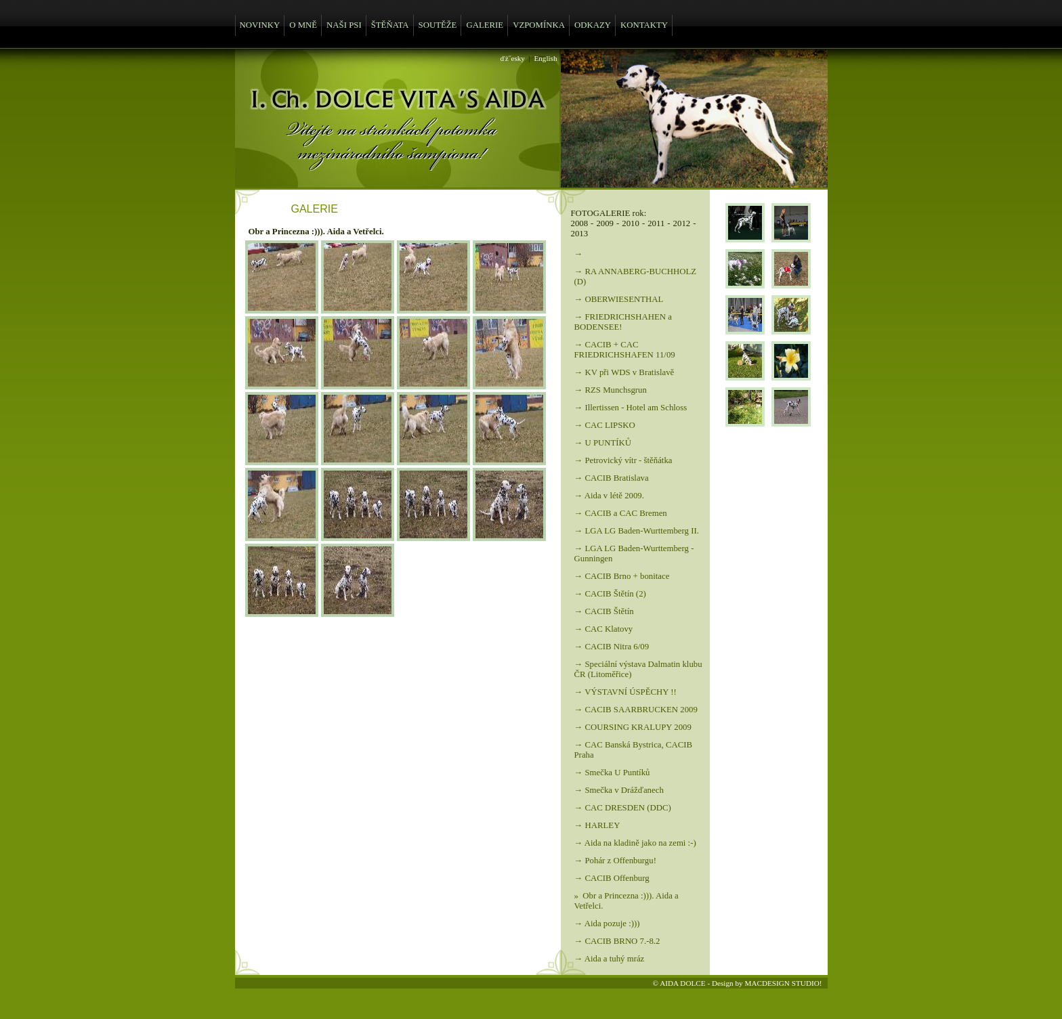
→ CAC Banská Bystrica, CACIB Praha (633, 750)
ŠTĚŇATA (390, 25)
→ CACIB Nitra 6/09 (612, 646)
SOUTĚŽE (438, 25)
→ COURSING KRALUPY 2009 (633, 727)
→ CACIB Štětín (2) (610, 594)
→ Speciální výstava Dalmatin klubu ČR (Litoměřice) (638, 669)
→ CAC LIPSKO (604, 425)
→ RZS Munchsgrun (610, 390)
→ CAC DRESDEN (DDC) (622, 807)
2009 (605, 223)
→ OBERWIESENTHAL (619, 299)
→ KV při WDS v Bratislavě (624, 372)
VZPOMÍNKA (539, 25)
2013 (580, 233)
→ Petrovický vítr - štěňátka (623, 460)
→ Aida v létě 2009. (609, 495)
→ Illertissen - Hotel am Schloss (630, 407)
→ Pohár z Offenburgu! (615, 860)
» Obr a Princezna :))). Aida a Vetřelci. (626, 901)
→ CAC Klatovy (603, 629)
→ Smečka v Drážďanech (619, 790)
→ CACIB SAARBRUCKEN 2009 (636, 709)
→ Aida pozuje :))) (607, 923)
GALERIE (484, 25)
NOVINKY (260, 25)
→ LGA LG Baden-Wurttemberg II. (636, 531)
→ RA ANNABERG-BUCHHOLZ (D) (635, 276)
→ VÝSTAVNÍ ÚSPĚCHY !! (625, 692)
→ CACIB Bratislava (611, 478)
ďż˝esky (513, 58)
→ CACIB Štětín (604, 611)
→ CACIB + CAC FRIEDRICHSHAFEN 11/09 (624, 350)
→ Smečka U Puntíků (612, 772)
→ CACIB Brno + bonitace (622, 576)
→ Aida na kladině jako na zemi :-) (635, 843)
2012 (682, 223)
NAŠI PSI (344, 25)
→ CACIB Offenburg (612, 878)
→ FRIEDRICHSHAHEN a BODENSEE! (623, 322)
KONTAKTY (644, 25)
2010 (630, 223)
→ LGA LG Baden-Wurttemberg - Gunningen (634, 553)
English (545, 58)
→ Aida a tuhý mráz (609, 958)
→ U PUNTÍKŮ (603, 443)
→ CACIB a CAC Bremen (620, 513)
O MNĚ (303, 25)
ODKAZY (592, 25)
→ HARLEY (597, 825)
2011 (655, 223)
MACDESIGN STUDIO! (783, 983)
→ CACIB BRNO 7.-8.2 (617, 941)
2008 (580, 223)
